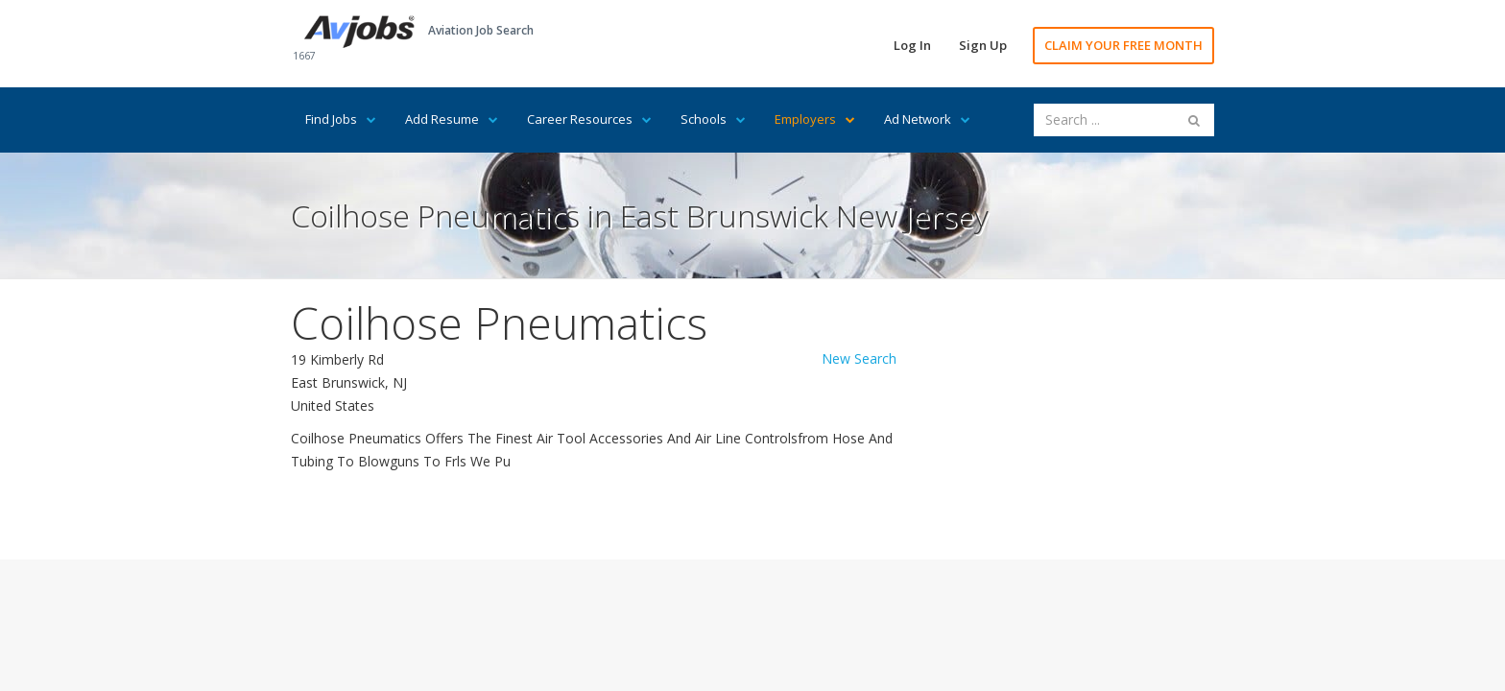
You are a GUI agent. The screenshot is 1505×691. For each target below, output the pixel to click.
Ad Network (927, 119)
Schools (713, 119)
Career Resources (589, 119)
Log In (912, 45)
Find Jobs (340, 119)
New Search (859, 358)
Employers (815, 119)
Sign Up (983, 45)
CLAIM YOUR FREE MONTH (1123, 45)
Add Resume (451, 119)
